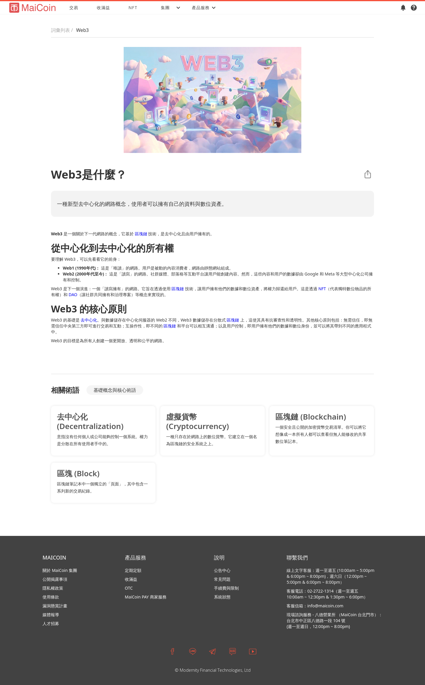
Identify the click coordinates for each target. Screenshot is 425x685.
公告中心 (222, 570)
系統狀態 (222, 597)
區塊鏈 (141, 234)
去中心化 (89, 320)
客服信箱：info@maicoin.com (315, 606)
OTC (129, 588)
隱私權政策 (52, 588)
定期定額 (133, 570)
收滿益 (103, 7)
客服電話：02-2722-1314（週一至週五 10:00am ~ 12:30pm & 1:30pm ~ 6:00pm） (327, 594)
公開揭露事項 (54, 579)
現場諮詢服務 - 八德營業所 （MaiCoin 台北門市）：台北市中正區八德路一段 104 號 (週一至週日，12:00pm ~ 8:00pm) (334, 620)
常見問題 (222, 579)
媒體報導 (50, 614)
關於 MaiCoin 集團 (59, 570)
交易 (73, 7)
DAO (72, 294)
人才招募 (50, 623)
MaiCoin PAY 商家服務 (145, 597)
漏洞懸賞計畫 (54, 606)
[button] (165, 7)
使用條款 (50, 597)
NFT (133, 7)
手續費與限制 (226, 588)
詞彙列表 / (62, 30)
